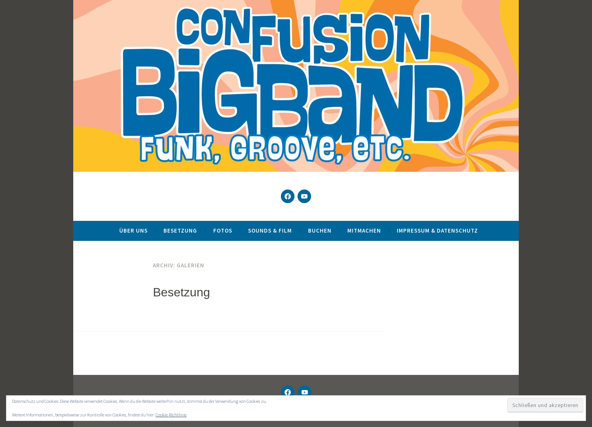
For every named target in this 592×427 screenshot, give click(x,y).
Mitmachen (364, 230)
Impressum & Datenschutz (437, 230)
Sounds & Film (270, 230)
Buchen (319, 230)
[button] (16, 410)
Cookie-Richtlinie (171, 415)
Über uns (133, 230)
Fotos (222, 230)
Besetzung (180, 230)
